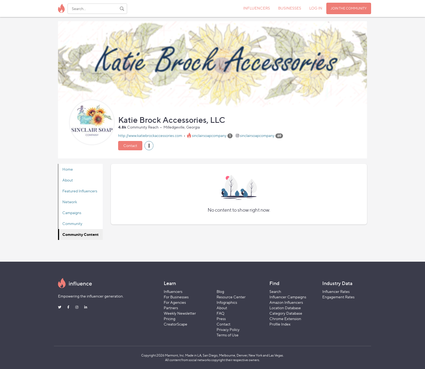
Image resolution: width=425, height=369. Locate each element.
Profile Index (280, 324)
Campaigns (71, 212)
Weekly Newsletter (180, 313)
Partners (171, 307)
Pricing (169, 318)
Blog (220, 291)
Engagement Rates (338, 297)
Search (275, 291)
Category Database (285, 313)
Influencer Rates (336, 291)
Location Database (285, 307)
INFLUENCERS (256, 8)
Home (67, 169)
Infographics (227, 302)
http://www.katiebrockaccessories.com (150, 135)
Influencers (173, 291)
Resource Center (231, 297)
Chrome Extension (285, 318)
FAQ (220, 313)
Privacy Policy (228, 329)
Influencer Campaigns (287, 297)
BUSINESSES (289, 8)
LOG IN (315, 8)
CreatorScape (175, 324)
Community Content (80, 234)
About (67, 180)
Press (221, 318)
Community (72, 223)
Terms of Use (228, 335)
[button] (148, 145)
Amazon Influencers (286, 302)
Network (69, 201)
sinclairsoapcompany (209, 135)
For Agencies (175, 302)
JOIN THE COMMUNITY (349, 8)
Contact (130, 145)
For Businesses (176, 297)
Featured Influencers (79, 191)
